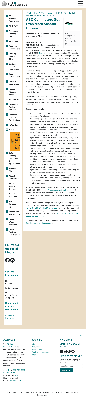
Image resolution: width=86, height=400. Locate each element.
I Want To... (13, 125)
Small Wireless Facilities (13, 222)
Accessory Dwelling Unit (13, 33)
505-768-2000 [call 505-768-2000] (19, 370)
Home (28, 13)
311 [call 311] (9, 370)
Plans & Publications (14, 177)
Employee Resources (40, 352)
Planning (39, 13)
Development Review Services (14, 107)
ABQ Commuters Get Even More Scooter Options (15, 141)
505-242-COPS (15, 381)
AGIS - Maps (14, 41)
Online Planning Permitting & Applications (14, 158)
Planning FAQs (12, 169)
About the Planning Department (14, 18)
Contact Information (11, 273)
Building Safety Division (12, 56)
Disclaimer (36, 347)
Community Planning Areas (14, 92)
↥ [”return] (81, 336)
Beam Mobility (45, 53)
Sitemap (35, 355)
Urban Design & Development (14, 232)
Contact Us (14, 99)
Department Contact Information (11, 306)
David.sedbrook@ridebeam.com (39, 223)
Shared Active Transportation (14, 213)
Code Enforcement (14, 75)
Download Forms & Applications (14, 117)
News (49, 13)
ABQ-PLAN (13, 26)
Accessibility (37, 349)
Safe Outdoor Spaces (12, 204)
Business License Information (14, 66)
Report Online (9, 373)
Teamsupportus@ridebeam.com (61, 190)
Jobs (33, 344)
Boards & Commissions (14, 47)
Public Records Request (12, 186)
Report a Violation (13, 195)
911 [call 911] (16, 375)
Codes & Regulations (14, 83)
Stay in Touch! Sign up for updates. (70, 361)
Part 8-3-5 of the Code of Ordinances (41, 208)
